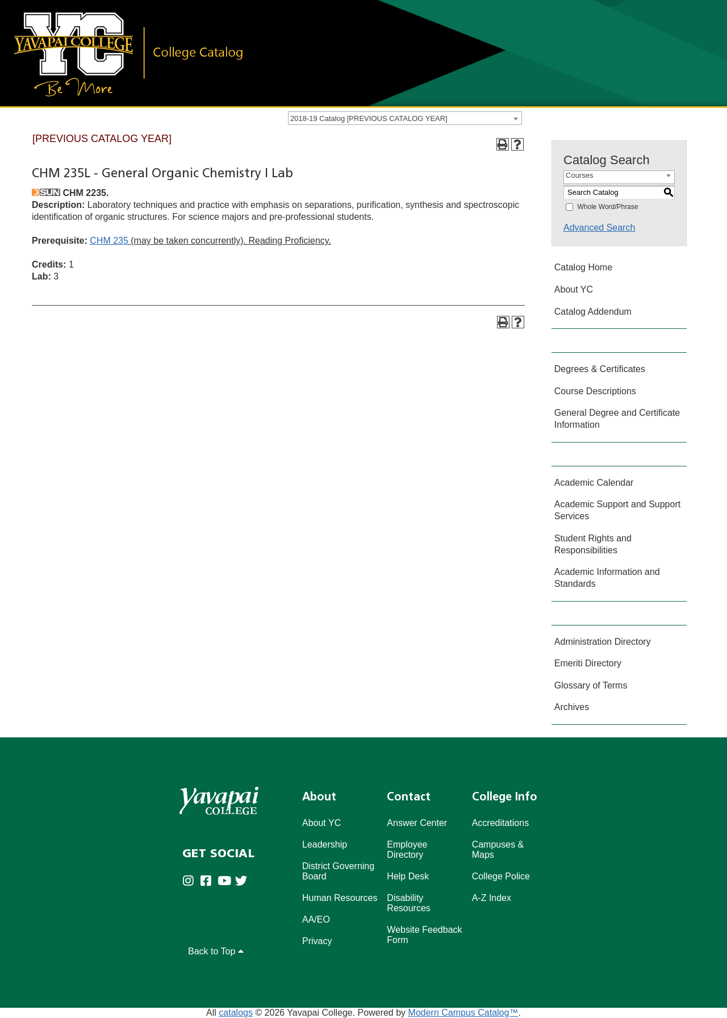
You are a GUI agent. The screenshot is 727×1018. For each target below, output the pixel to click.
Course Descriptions (595, 391)
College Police (501, 876)
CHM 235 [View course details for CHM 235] (109, 240)
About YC (573, 289)
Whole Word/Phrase (607, 207)
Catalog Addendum (593, 311)
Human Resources (340, 898)
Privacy (317, 941)
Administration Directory (602, 641)
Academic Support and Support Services (617, 510)
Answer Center (417, 823)
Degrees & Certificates (599, 369)
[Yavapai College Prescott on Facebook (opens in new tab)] (209, 881)
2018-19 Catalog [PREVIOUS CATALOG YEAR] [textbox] (369, 118)
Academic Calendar (594, 482)
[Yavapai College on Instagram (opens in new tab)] (191, 881)
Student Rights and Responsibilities (593, 544)
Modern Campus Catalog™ (463, 1012)
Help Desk (408, 876)
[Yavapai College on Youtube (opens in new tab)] (226, 881)
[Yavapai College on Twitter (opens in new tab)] (244, 881)
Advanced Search (599, 227)
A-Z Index (491, 898)
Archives (571, 707)
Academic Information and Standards (607, 578)
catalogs (236, 1012)
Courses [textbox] (579, 175)
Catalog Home (583, 267)
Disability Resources (408, 903)
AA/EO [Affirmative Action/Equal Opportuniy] (316, 919)
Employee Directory (407, 850)
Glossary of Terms (591, 685)
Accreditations (500, 823)
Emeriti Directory (587, 663)
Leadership (324, 844)
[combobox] (405, 118)
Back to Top (216, 951)
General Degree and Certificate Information (617, 418)
